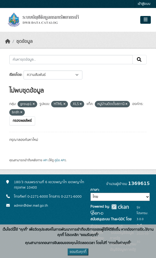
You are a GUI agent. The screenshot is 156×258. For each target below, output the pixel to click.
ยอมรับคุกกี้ (78, 251)
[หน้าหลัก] (7, 41)
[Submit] (139, 59)
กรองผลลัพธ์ (22, 120)
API (45, 160)
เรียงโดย (15, 74)
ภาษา (94, 189)
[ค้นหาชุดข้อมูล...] (71, 59)
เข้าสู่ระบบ (144, 4)
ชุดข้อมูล (24, 41)
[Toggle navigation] (145, 20)
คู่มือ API (59, 160)
